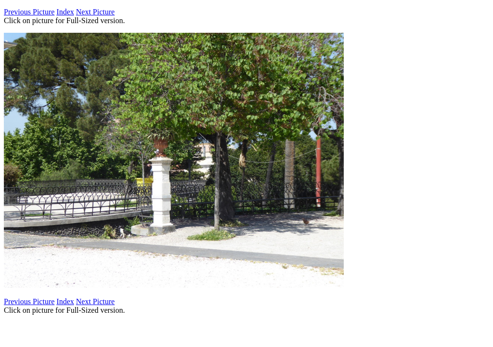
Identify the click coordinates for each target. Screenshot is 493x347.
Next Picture (95, 12)
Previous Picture (29, 12)
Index (65, 12)
